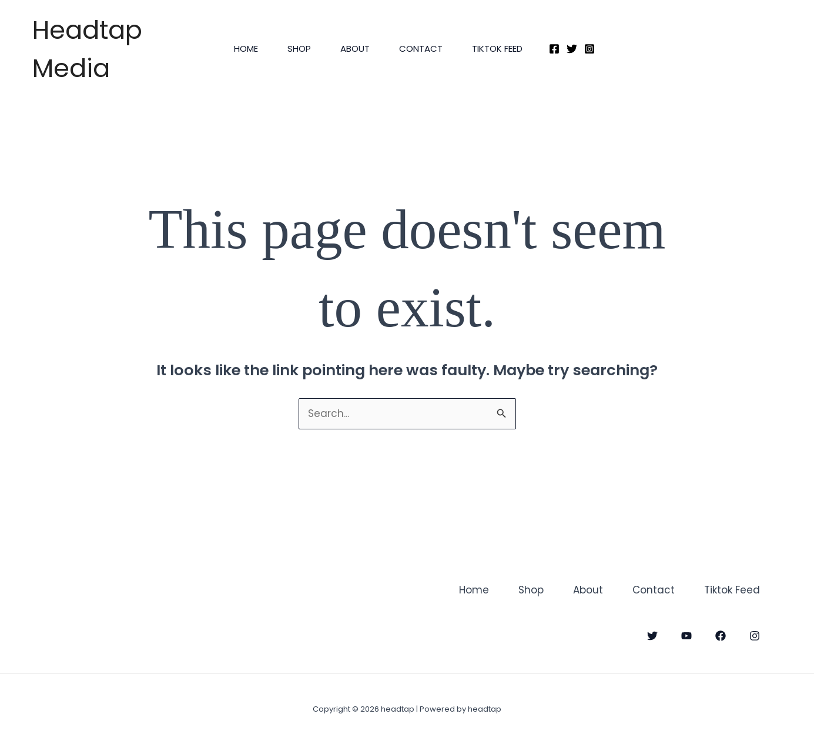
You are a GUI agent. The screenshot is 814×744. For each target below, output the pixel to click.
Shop (299, 48)
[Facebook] (554, 49)
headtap (34, 10)
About (355, 48)
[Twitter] (572, 49)
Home (246, 48)
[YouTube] (686, 635)
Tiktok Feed (497, 48)
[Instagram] (589, 49)
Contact (421, 48)
